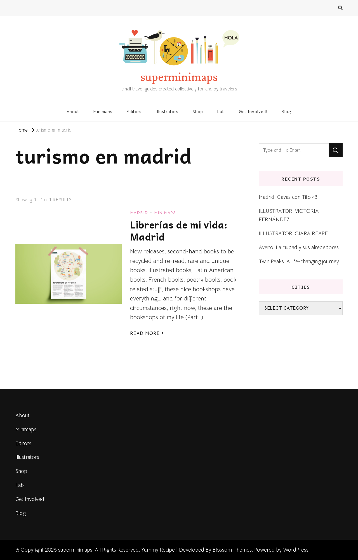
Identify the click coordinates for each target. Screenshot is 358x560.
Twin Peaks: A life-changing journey (299, 261)
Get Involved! (253, 111)
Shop (197, 111)
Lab (221, 111)
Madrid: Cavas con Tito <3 (288, 197)
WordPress (295, 550)
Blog (286, 111)
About (73, 111)
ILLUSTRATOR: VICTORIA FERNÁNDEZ (289, 215)
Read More (147, 333)
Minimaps (102, 111)
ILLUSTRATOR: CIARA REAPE (293, 233)
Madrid (139, 212)
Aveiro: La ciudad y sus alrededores (299, 247)
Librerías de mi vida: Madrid (178, 230)
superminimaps (179, 77)
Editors (134, 111)
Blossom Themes (232, 550)
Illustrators (167, 111)
